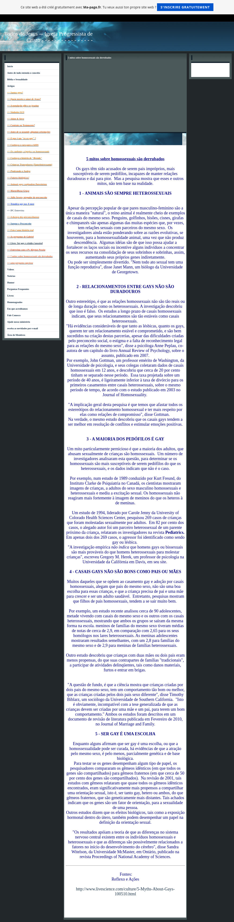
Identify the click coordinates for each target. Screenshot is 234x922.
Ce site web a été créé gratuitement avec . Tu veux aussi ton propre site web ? (117, 7)
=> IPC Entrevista (15, 210)
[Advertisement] (125, 97)
